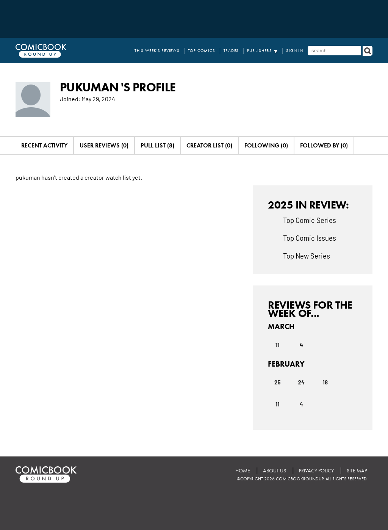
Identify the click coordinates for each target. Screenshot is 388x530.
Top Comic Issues (309, 237)
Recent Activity (44, 145)
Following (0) (266, 145)
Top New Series (306, 255)
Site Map (357, 470)
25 (277, 382)
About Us (274, 470)
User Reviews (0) (104, 145)
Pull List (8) (157, 145)
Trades (231, 50)
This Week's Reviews (157, 50)
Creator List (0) (209, 145)
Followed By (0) (324, 145)
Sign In (294, 50)
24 (301, 382)
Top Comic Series (309, 219)
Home (242, 470)
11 (277, 344)
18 (325, 382)
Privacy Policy (316, 470)
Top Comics (201, 50)
